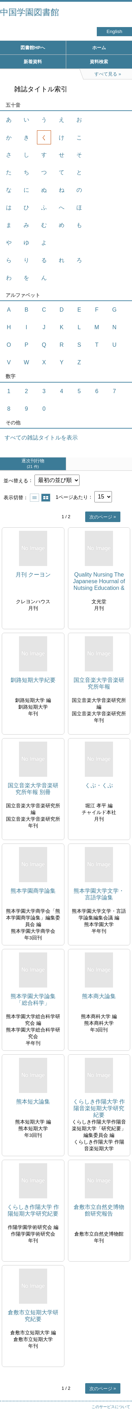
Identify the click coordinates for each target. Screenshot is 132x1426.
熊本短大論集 (33, 1102)
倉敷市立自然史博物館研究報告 (99, 1210)
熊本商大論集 (99, 996)
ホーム (99, 47)
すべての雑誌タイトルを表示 (41, 438)
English (114, 31)
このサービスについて (111, 1407)
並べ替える (16, 480)
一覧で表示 (34, 498)
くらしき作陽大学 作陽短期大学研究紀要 (33, 1210)
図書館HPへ (32, 47)
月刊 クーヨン (33, 575)
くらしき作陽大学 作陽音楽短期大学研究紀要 (99, 1108)
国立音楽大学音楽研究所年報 (99, 683)
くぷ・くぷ (99, 785)
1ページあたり (72, 497)
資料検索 (99, 61)
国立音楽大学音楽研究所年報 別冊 (33, 788)
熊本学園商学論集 (33, 891)
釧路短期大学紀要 (33, 680)
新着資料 (33, 61)
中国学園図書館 (29, 12)
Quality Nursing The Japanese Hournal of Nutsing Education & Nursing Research (99, 582)
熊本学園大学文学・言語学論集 (99, 894)
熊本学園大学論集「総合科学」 (33, 999)
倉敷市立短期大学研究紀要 (33, 1315)
